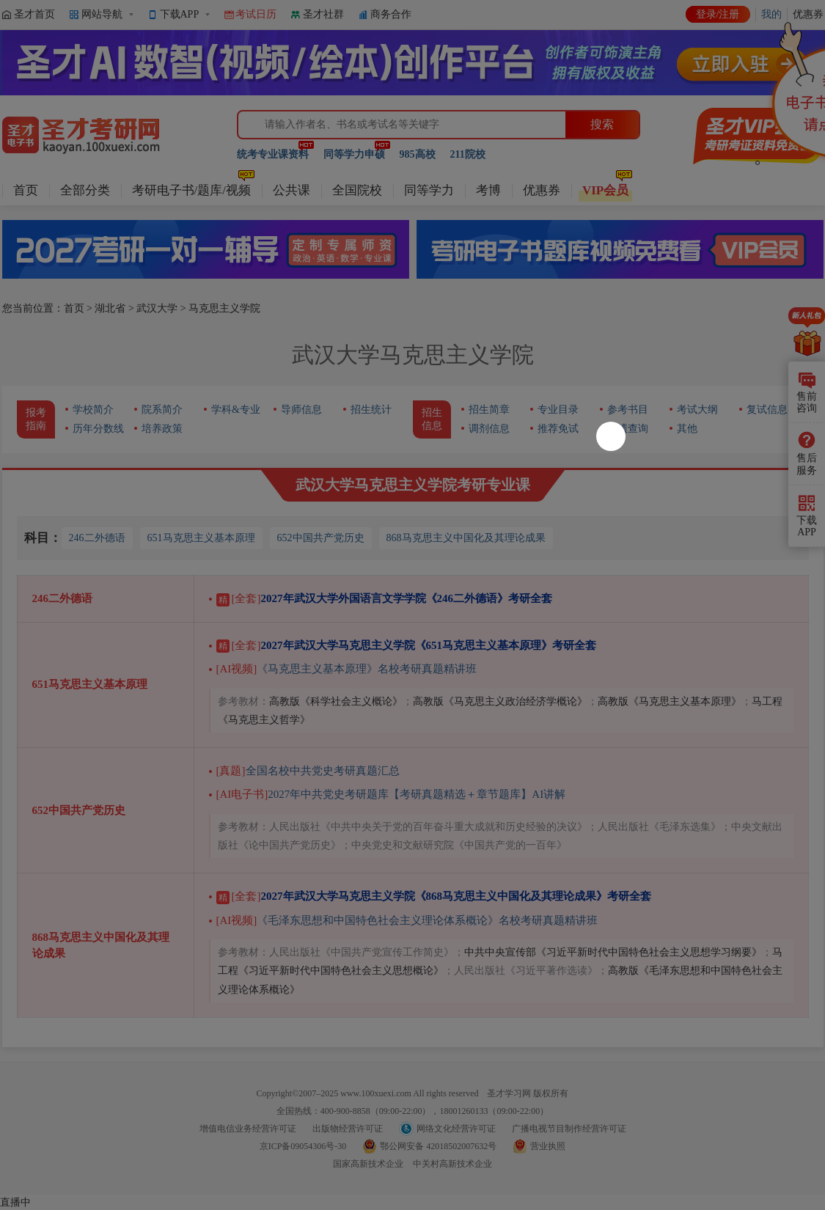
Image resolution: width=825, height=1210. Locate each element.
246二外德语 (97, 537)
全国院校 (357, 190)
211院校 (467, 154)
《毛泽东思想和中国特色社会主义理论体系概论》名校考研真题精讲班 (407, 920)
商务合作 (390, 14)
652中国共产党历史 (320, 537)
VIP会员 (605, 190)
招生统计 (371, 409)
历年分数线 (98, 428)
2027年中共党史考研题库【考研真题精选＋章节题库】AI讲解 (391, 794)
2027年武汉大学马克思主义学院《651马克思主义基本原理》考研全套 (406, 645)
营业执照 (547, 1146)
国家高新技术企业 (368, 1164)
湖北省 (110, 308)
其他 (687, 428)
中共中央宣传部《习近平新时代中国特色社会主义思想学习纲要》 (613, 952)
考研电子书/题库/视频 (191, 190)
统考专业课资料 (273, 154)
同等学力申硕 (354, 154)
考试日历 (255, 14)
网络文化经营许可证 (456, 1128)
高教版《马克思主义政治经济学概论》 (500, 701)
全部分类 (85, 190)
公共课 (291, 190)
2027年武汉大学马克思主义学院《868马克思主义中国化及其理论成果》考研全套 (434, 896)
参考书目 (627, 409)
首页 (25, 190)
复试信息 (767, 409)
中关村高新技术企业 (452, 1164)
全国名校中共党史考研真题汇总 (308, 771)
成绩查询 (627, 428)
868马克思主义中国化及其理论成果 (466, 537)
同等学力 (429, 190)
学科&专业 (235, 409)
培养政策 (162, 428)
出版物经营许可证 (347, 1128)
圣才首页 (34, 14)
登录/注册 (718, 14)
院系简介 (162, 409)
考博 (488, 190)
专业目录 (558, 409)
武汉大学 (156, 308)
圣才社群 (323, 14)
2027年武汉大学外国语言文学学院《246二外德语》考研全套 (384, 598)
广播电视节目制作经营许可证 (569, 1128)
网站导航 (101, 14)
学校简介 (93, 409)
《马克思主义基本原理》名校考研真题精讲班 (346, 669)
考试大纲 (697, 409)
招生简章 (489, 409)
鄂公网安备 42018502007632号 (438, 1146)
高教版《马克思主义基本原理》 (669, 701)
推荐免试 (558, 428)
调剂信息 (489, 428)
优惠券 (541, 190)
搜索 (602, 124)
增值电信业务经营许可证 (247, 1128)
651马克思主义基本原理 (201, 537)
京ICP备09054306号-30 (303, 1146)
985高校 (418, 154)
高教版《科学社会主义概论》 (336, 701)
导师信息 (301, 409)
